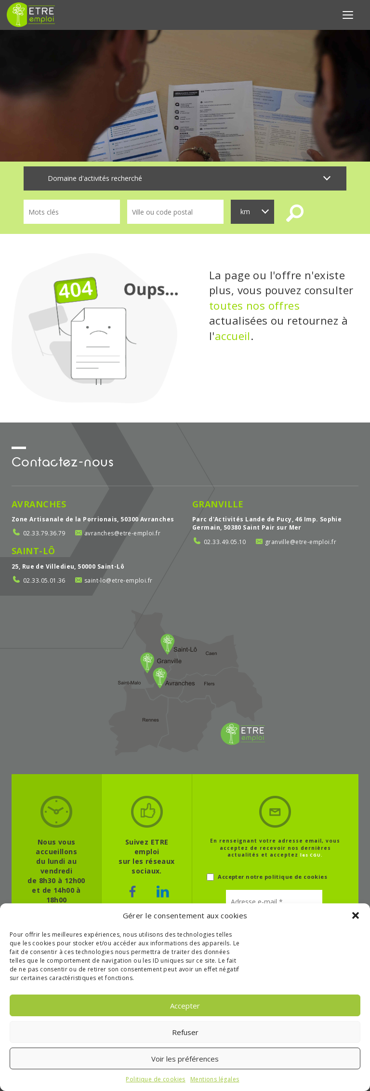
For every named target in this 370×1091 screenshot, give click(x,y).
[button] (355, 915)
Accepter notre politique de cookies (267, 877)
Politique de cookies (155, 1079)
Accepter (185, 1005)
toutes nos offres (254, 305)
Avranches (39, 504)
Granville (218, 504)
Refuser (185, 1032)
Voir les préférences (185, 1059)
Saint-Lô (33, 551)
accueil (233, 335)
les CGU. (311, 855)
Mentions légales (214, 1079)
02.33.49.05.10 (225, 542)
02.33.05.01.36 (44, 580)
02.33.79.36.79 (44, 533)
